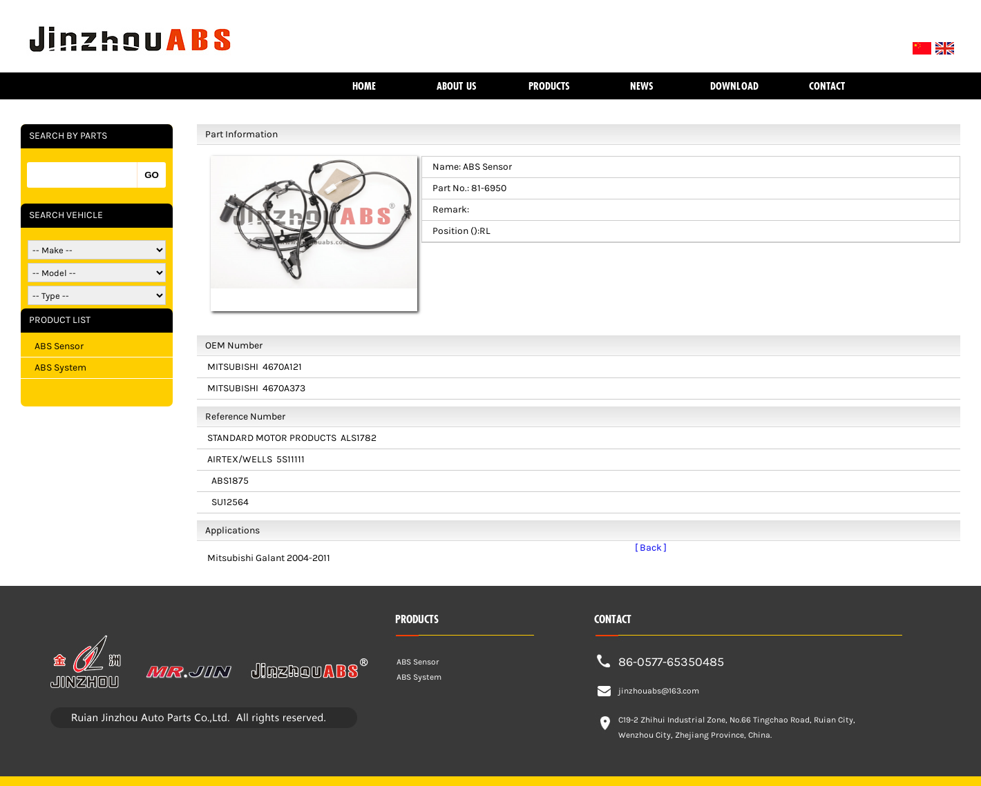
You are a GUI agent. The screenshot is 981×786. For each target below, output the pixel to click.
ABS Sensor (59, 346)
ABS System (60, 367)
